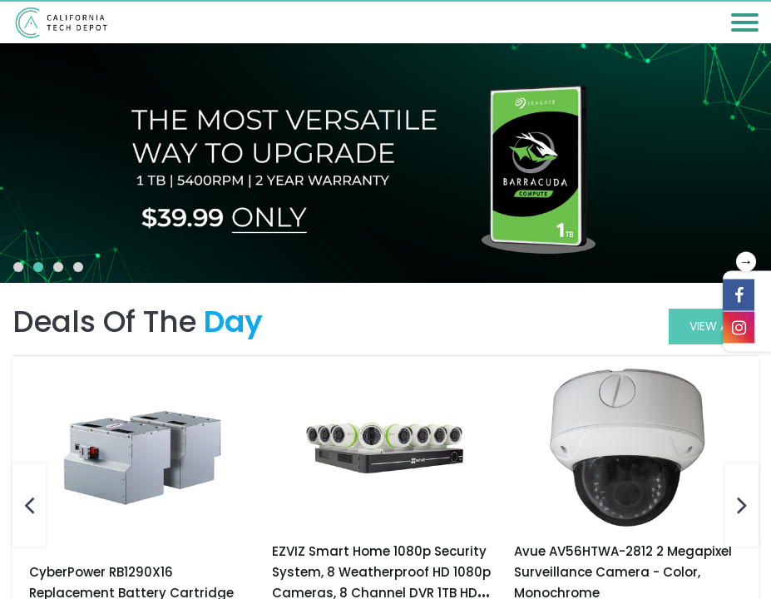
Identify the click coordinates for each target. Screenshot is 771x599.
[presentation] (29, 505)
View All (713, 326)
